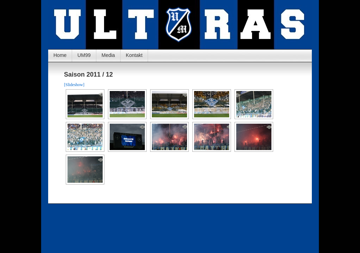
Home (59, 55)
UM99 (83, 55)
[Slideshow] (74, 84)
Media (108, 55)
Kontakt (134, 55)
